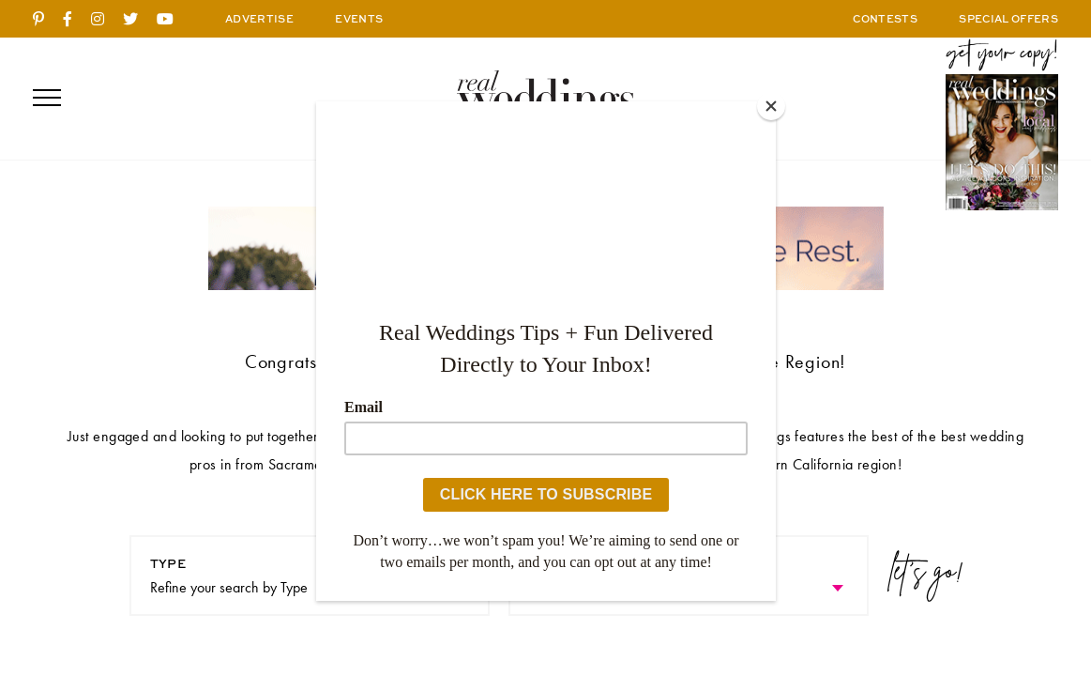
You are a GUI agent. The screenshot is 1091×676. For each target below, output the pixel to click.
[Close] (771, 106)
